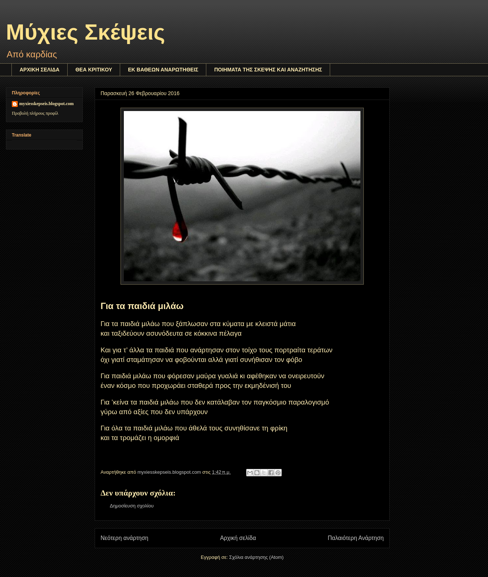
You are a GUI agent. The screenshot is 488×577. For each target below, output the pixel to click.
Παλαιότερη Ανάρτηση (356, 538)
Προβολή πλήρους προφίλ (35, 113)
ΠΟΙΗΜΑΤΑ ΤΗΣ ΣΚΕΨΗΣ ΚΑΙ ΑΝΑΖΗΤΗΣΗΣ (268, 70)
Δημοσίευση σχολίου (132, 506)
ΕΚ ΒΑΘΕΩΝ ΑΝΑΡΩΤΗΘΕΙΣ (163, 70)
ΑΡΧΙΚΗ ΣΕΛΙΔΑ (40, 70)
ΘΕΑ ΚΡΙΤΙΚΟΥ (93, 70)
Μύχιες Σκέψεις (85, 32)
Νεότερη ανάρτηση (124, 538)
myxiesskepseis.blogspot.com (46, 103)
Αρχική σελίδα (238, 538)
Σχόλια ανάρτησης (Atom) (256, 557)
